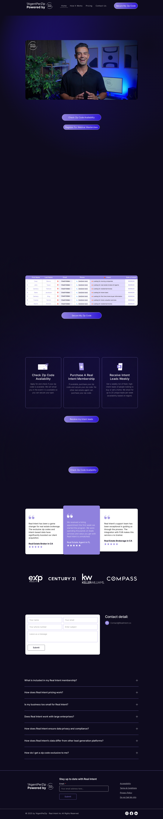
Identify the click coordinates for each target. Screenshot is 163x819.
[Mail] (107, 623)
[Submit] (36, 648)
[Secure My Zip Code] (126, 6)
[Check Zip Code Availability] (81, 117)
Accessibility (125, 783)
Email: (61, 784)
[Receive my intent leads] (81, 419)
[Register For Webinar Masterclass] (81, 127)
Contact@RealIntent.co (120, 623)
